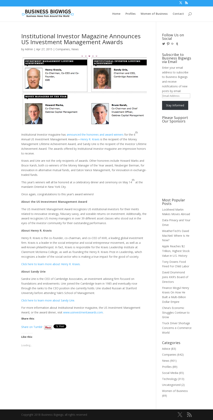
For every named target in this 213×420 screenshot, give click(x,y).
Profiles (130, 14)
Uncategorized (171, 385)
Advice (166, 349)
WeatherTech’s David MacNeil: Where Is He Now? (175, 235)
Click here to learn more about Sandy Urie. (48, 300)
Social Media (170, 373)
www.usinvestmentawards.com (83, 312)
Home (116, 14)
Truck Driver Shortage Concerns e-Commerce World (177, 327)
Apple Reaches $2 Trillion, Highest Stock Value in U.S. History (176, 250)
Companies (62, 49)
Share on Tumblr (31, 326)
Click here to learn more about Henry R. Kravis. (50, 264)
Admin (29, 49)
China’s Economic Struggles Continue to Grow (176, 312)
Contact (178, 14)
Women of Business (154, 14)
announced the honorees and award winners (95, 134)
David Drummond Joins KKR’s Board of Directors (175, 277)
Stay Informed (175, 105)
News (75, 49)
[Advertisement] (179, 139)
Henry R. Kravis (90, 139)
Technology (169, 379)
